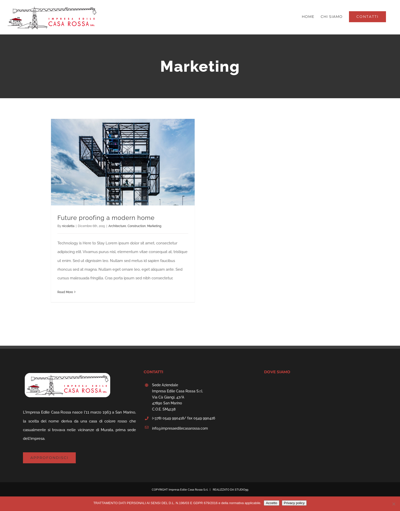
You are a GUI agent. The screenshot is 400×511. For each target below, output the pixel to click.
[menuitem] (308, 16)
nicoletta (68, 226)
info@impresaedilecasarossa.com (180, 428)
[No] (393, 503)
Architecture (117, 226)
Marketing (154, 226)
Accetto (271, 503)
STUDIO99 (241, 489)
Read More (65, 292)
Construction (137, 226)
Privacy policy (294, 503)
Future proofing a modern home (106, 217)
